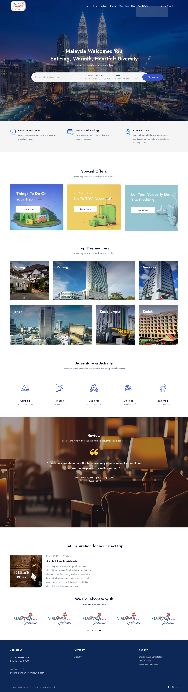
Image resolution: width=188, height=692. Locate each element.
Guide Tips (124, 5)
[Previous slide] (85, 510)
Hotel (95, 5)
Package (103, 5)
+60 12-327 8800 (19, 661)
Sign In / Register (167, 6)
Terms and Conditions (148, 664)
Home (88, 5)
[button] (90, 510)
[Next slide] (102, 510)
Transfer (113, 5)
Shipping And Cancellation (150, 656)
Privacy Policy (145, 660)
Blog (133, 5)
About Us (78, 656)
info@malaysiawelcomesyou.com (27, 672)
